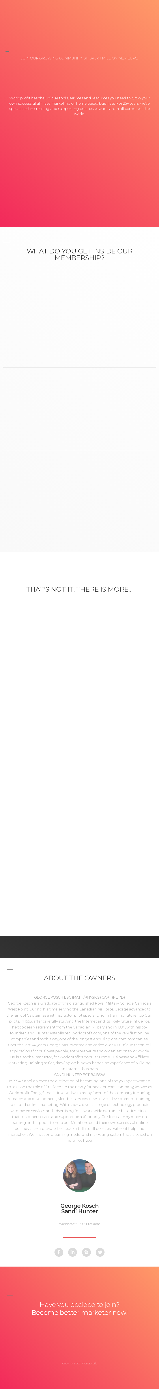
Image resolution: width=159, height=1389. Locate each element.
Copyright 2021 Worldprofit (79, 1363)
